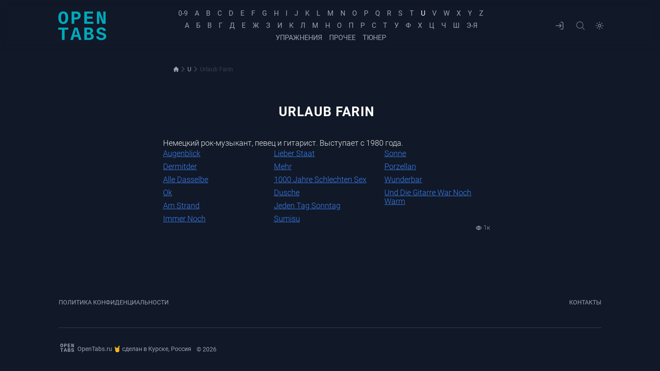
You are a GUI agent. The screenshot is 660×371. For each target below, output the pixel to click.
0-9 (183, 13)
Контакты (585, 302)
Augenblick (181, 153)
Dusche (287, 192)
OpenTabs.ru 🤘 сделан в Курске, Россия (125, 348)
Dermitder (180, 166)
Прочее (342, 37)
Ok (167, 192)
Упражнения (299, 37)
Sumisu (287, 218)
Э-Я (472, 25)
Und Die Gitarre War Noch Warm (427, 197)
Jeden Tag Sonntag (307, 205)
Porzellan (400, 166)
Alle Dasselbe (185, 179)
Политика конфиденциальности (114, 302)
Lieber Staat (294, 153)
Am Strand (181, 205)
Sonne (395, 153)
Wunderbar (403, 179)
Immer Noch (184, 218)
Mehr (283, 166)
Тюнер (374, 37)
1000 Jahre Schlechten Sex (320, 179)
